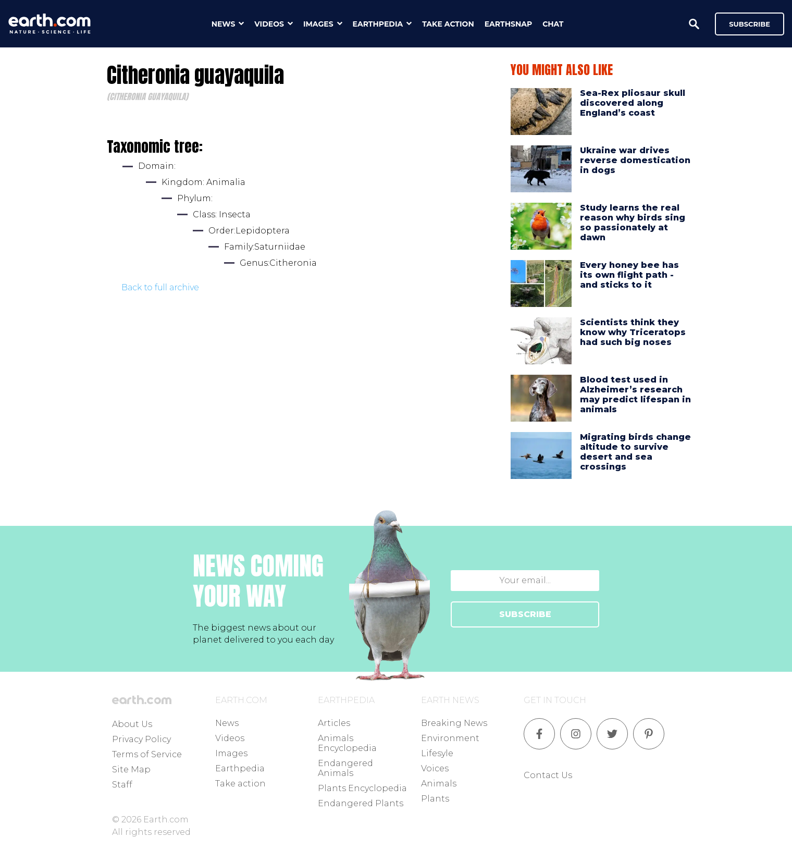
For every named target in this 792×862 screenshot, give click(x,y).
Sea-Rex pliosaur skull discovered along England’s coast (632, 103)
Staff (122, 785)
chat (552, 24)
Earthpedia (240, 768)
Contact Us (548, 775)
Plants (435, 799)
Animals (438, 784)
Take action (240, 784)
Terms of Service (147, 754)
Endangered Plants (360, 803)
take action (448, 24)
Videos (229, 738)
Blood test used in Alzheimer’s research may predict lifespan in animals (635, 395)
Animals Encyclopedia (347, 743)
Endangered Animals (345, 768)
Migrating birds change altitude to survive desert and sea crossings (635, 452)
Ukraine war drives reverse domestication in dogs (635, 160)
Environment (450, 738)
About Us (132, 724)
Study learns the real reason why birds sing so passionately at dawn (632, 223)
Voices (435, 768)
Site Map (131, 769)
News (227, 723)
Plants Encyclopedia (362, 788)
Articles (334, 723)
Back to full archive (160, 287)
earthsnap (508, 24)
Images (231, 753)
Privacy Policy (141, 739)
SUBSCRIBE (525, 614)
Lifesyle (437, 753)
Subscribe (749, 24)
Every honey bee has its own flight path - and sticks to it (629, 275)
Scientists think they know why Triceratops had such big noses (633, 332)
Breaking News (454, 723)
